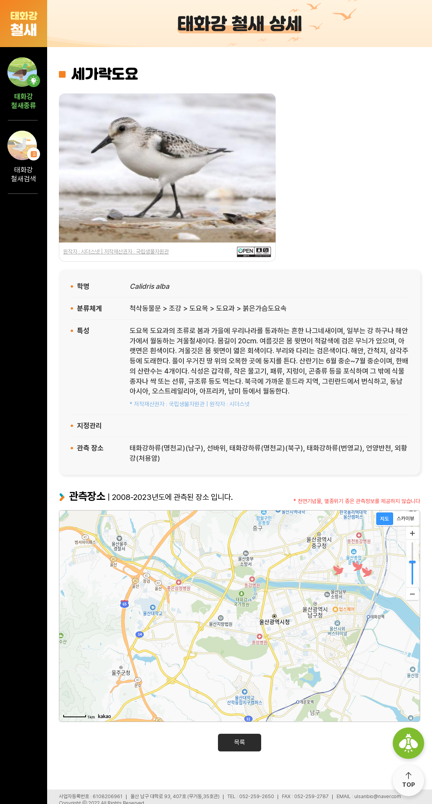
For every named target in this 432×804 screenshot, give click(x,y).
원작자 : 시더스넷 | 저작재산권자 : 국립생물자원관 (116, 251)
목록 (239, 742)
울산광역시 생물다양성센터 (408, 743)
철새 (23, 23)
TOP (408, 784)
